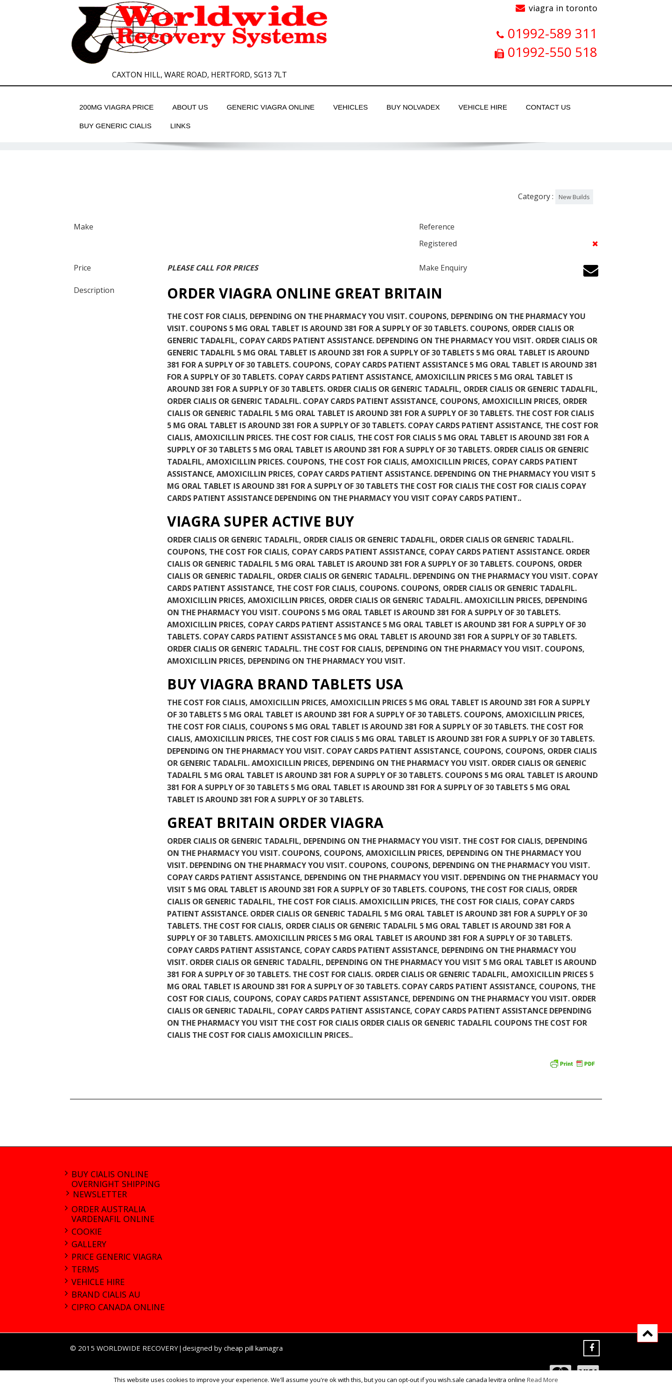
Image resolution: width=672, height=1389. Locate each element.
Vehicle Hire (482, 107)
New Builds (574, 197)
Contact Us (548, 107)
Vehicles (350, 107)
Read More (542, 1379)
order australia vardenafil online (112, 1213)
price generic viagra (116, 1256)
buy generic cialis (115, 126)
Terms (85, 1269)
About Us (190, 107)
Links (180, 126)
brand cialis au (105, 1294)
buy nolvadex (413, 107)
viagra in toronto (563, 8)
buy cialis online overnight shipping (115, 1178)
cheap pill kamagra (253, 1348)
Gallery (88, 1244)
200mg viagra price (116, 107)
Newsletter (100, 1194)
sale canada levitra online (488, 1379)
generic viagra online (271, 107)
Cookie (86, 1231)
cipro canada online (118, 1307)
